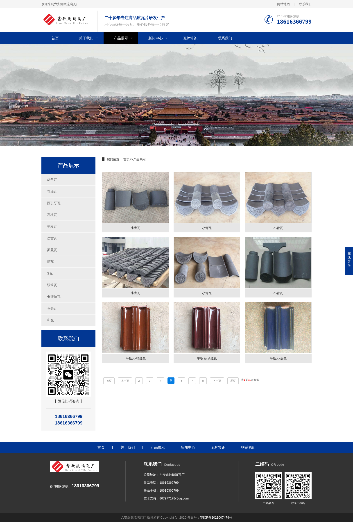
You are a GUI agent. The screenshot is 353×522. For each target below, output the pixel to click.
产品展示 (121, 38)
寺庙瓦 (52, 191)
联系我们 (305, 4)
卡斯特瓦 (54, 297)
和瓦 (50, 320)
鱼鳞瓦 (52, 308)
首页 (55, 38)
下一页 (217, 380)
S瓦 (50, 273)
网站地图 (283, 4)
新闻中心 (155, 38)
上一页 (125, 380)
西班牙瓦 (54, 203)
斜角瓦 (52, 180)
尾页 (233, 380)
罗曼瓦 (52, 250)
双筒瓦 (52, 285)
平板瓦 (52, 226)
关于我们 (86, 38)
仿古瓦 (52, 238)
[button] (176, 141)
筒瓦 (50, 261)
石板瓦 (52, 215)
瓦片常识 (190, 38)
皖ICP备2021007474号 (216, 517)
